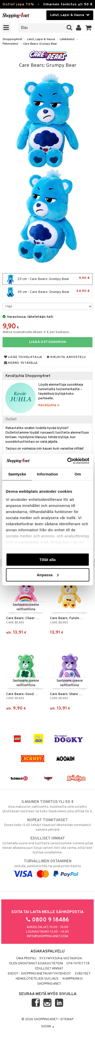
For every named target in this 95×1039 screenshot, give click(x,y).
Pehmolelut (10, 44)
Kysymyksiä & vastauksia (61, 958)
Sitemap (66, 1019)
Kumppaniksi (73, 979)
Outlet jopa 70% (18, 4)
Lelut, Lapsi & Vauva (41, 39)
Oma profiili (26, 958)
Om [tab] (78, 474)
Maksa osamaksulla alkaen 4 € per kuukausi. (36, 332)
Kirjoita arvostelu (66, 357)
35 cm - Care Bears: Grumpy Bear (47, 292)
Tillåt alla (48, 559)
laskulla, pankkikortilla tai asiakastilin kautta (47, 868)
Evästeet (82, 974)
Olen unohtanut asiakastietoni (36, 964)
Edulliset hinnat (49, 969)
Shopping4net (12, 39)
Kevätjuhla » (48, 405)
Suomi (47, 1027)
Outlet (11, 419)
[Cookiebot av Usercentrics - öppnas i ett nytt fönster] (67, 460)
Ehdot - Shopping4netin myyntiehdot (39, 974)
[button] (88, 28)
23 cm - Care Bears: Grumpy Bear (47, 279)
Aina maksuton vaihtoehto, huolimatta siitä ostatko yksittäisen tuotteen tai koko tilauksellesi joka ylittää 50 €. (47, 806)
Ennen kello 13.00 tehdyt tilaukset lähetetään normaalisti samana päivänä (47, 825)
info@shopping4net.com (47, 936)
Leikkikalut (67, 39)
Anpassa (48, 574)
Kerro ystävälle (21, 363)
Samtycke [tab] (17, 474)
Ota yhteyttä (77, 964)
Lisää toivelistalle (23, 357)
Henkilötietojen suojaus (37, 979)
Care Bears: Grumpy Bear (40, 44)
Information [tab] (47, 474)
